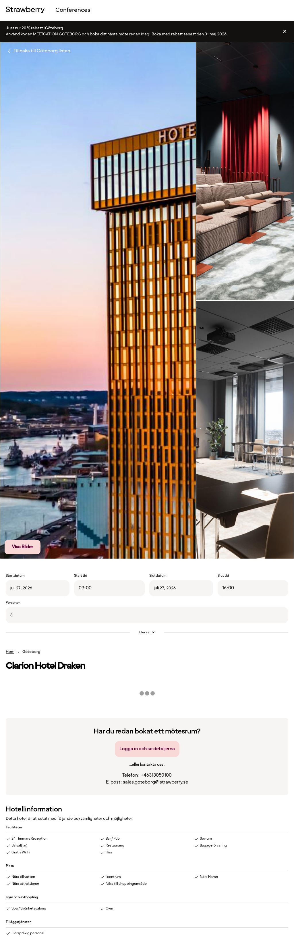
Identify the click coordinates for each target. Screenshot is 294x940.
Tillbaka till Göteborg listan (38, 51)
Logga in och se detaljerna (147, 748)
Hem (10, 652)
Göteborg (31, 652)
